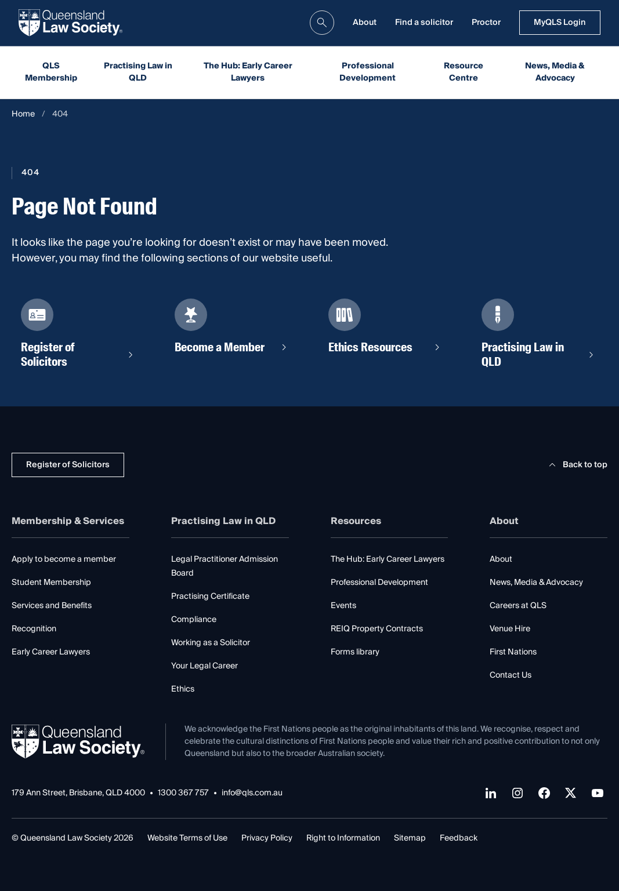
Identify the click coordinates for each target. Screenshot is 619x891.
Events (343, 606)
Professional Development (367, 72)
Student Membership (51, 583)
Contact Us (510, 675)
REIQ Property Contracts (377, 629)
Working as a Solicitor (210, 643)
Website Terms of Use (187, 838)
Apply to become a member (64, 559)
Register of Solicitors (68, 465)
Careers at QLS (518, 606)
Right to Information (343, 838)
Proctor (486, 23)
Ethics (182, 689)
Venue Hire (510, 629)
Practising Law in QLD (138, 72)
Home (23, 114)
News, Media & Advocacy (555, 72)
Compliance (193, 620)
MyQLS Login (560, 23)
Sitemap (410, 838)
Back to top (576, 465)
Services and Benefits (52, 606)
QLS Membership (51, 72)
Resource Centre (463, 72)
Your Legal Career (204, 666)
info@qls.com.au (252, 793)
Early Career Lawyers (51, 652)
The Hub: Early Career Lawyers (248, 72)
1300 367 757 (183, 793)
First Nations (513, 652)
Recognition (34, 629)
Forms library (355, 652)
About (365, 23)
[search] (322, 22)
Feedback (458, 838)
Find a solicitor (424, 23)
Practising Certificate (210, 596)
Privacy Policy (266, 838)
